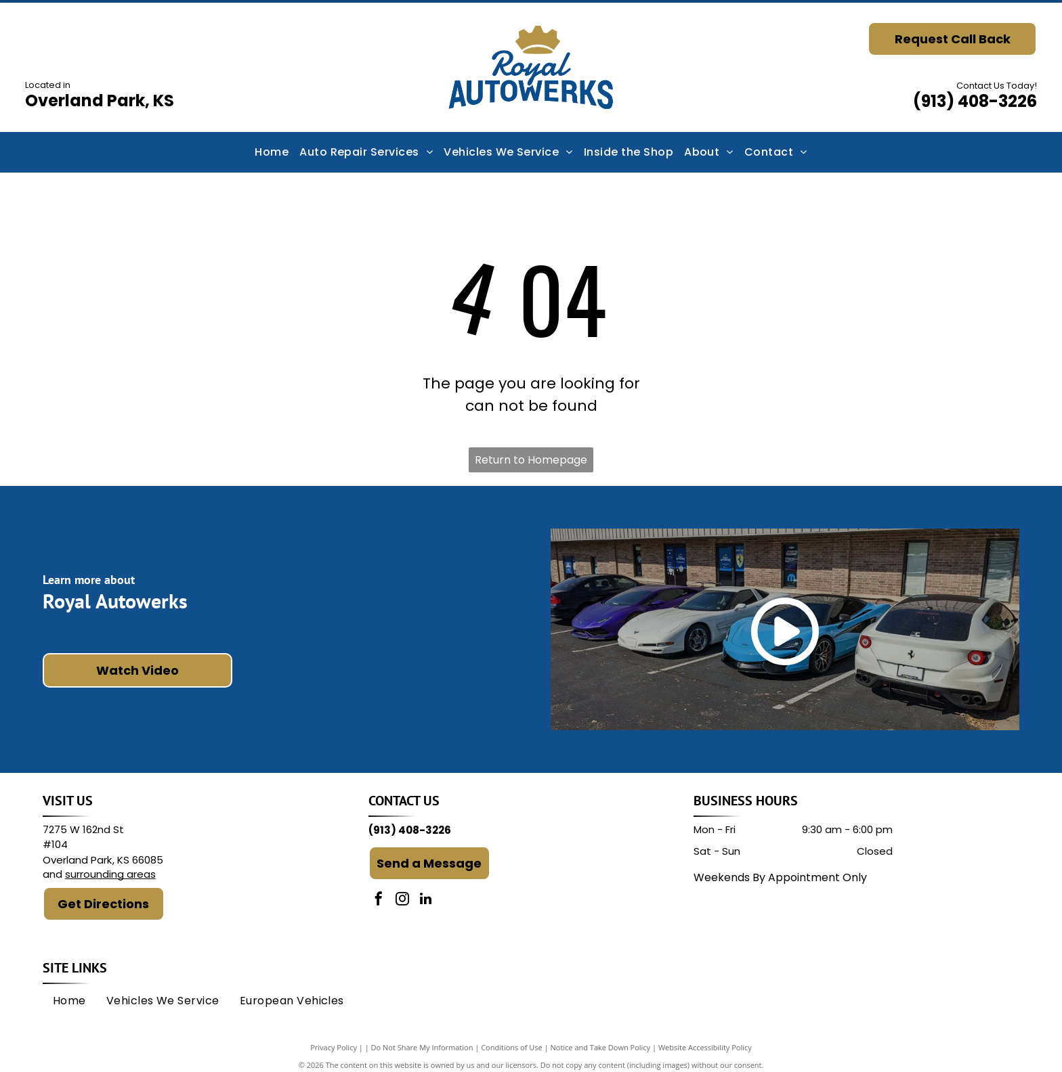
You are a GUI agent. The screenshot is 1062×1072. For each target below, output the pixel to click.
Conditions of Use (512, 1047)
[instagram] (402, 900)
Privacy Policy (333, 1047)
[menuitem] (271, 152)
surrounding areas (110, 874)
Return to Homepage (531, 460)
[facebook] (378, 900)
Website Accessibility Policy (705, 1047)
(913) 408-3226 (975, 101)
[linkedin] (426, 900)
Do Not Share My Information (422, 1047)
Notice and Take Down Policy (601, 1047)
